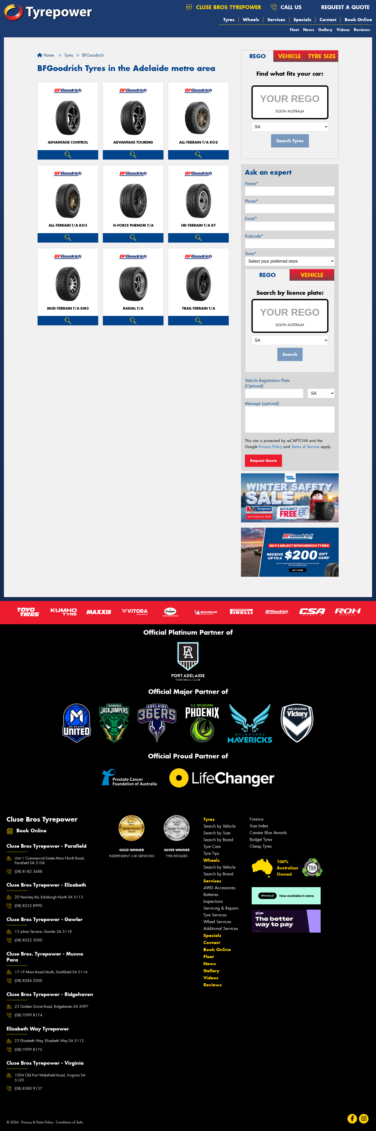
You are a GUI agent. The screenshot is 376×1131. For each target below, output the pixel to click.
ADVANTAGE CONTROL (68, 142)
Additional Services (220, 928)
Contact (328, 19)
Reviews (362, 29)
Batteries (210, 894)
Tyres (228, 19)
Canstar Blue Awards (268, 832)
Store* (250, 253)
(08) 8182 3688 (28, 871)
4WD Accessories (219, 888)
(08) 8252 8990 (28, 905)
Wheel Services (217, 921)
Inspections (213, 901)
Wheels (251, 19)
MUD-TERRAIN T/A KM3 (68, 308)
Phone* (251, 201)
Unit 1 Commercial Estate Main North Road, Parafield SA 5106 (50, 860)
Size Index (259, 826)
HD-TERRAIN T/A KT (198, 225)
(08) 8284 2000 (28, 980)
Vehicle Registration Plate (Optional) (267, 383)
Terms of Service (305, 446)
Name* (251, 183)
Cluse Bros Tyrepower (223, 7)
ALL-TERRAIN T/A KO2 (198, 142)
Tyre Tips (211, 853)
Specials (302, 19)
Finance (256, 819)
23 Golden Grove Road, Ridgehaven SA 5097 (52, 1006)
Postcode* (254, 236)
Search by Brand (218, 840)
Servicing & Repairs (220, 908)
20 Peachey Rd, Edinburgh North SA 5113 (49, 897)
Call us (286, 7)
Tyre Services (215, 915)
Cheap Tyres (261, 846)
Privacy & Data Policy (37, 1122)
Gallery (325, 29)
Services (276, 19)
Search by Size (216, 833)
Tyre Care (212, 846)
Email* (251, 218)
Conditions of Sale (69, 1122)
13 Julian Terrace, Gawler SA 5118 (43, 931)
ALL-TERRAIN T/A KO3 (68, 225)
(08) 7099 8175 (28, 1049)
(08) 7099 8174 (28, 1015)
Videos (343, 29)
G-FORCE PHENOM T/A (133, 225)
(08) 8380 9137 (28, 1088)
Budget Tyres (261, 839)
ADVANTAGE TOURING (133, 142)
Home (45, 55)
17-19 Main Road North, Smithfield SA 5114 (51, 972)
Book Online (358, 19)
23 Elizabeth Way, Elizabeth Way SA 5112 (49, 1040)
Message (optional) (262, 403)
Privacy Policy (270, 446)
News (308, 29)
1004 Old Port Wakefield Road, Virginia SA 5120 (50, 1077)
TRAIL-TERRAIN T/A (198, 308)
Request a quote (340, 7)
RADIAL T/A (133, 308)
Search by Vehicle (219, 826)
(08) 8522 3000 (28, 940)
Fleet (294, 29)
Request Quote (263, 460)
